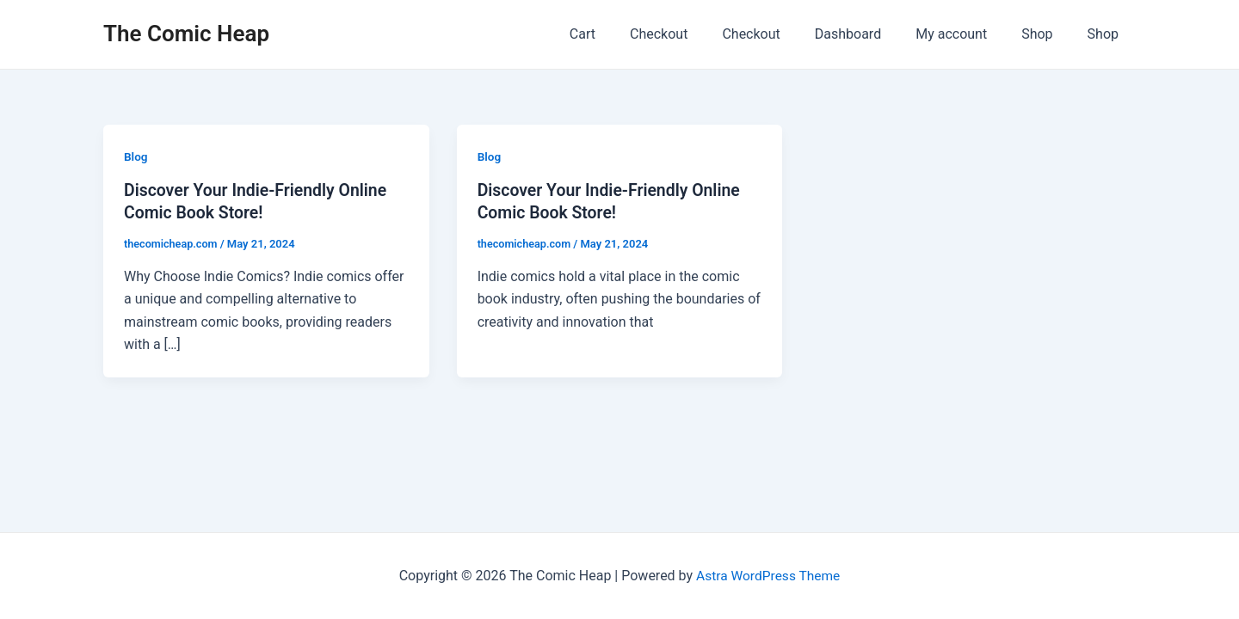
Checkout (696, 34)
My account (968, 34)
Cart (627, 34)
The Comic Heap (186, 33)
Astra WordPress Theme (767, 575)
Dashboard (872, 34)
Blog (136, 156)
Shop (1047, 34)
